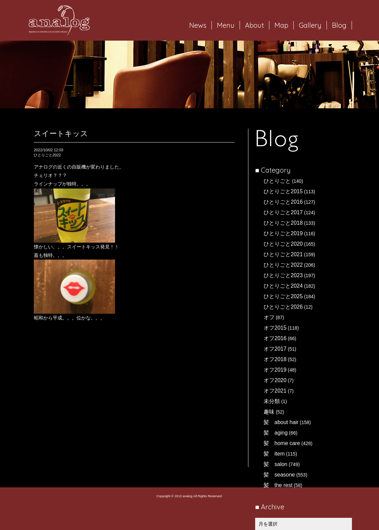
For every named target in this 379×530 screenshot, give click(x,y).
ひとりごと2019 (283, 233)
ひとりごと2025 (283, 296)
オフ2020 (275, 380)
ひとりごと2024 (283, 286)
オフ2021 (275, 391)
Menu (226, 25)
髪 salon (275, 464)
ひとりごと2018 (283, 223)
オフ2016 (275, 338)
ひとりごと (277, 181)
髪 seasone (279, 475)
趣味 (269, 412)
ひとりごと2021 (283, 254)
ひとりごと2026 (283, 307)
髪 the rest (278, 485)
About (254, 25)
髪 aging (276, 433)
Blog (339, 25)
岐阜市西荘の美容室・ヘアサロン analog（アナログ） (59, 20)
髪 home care (282, 443)
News (197, 25)
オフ (269, 317)
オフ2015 (275, 328)
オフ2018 (275, 359)
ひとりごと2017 (283, 212)
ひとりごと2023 (283, 275)
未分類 (272, 401)
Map (281, 25)
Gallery (310, 25)
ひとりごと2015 (283, 191)
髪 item (274, 454)
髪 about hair (281, 422)
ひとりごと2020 (283, 244)
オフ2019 (275, 370)
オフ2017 (275, 349)
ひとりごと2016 (283, 202)
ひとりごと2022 (283, 265)
